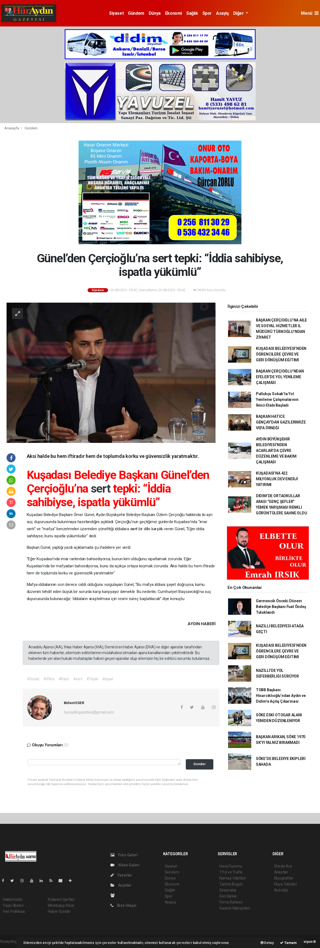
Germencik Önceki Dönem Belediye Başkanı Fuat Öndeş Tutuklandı (281, 607)
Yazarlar (121, 875)
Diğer (239, 13)
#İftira (48, 679)
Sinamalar (228, 890)
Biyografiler (284, 878)
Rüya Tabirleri (285, 884)
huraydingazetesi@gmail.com (89, 712)
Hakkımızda (12, 899)
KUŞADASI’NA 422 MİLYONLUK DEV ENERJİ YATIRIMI (277, 479)
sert (102, 488)
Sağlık (192, 13)
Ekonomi (173, 13)
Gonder (199, 764)
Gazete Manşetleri (234, 908)
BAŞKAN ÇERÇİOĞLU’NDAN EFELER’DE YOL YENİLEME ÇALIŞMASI (280, 377)
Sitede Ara (283, 866)
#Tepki (92, 679)
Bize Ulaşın (123, 905)
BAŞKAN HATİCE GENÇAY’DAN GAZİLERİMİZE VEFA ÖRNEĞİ (281, 422)
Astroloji (281, 890)
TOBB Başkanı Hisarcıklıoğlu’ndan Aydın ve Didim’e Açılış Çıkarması (281, 695)
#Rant (63, 679)
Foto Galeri (124, 855)
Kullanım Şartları (61, 899)
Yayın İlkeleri (13, 905)
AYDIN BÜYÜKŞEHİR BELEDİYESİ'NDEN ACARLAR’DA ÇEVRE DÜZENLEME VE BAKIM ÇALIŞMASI (276, 450)
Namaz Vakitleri (232, 878)
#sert (77, 679)
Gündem (136, 13)
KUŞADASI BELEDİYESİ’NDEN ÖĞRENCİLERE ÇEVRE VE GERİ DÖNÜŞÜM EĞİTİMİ (281, 354)
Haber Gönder (59, 911)
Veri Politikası (14, 911)
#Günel (33, 679)
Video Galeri (124, 865)
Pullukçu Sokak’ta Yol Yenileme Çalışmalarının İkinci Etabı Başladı (277, 399)
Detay (267, 943)
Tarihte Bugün (231, 884)
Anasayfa (12, 128)
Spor (207, 13)
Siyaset (116, 13)
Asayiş (222, 13)
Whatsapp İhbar (61, 905)
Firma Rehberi (231, 902)
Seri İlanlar (228, 896)
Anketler (281, 872)
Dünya (155, 13)
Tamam (288, 943)
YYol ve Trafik (230, 872)
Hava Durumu (230, 866)
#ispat (107, 679)
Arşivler (120, 885)
